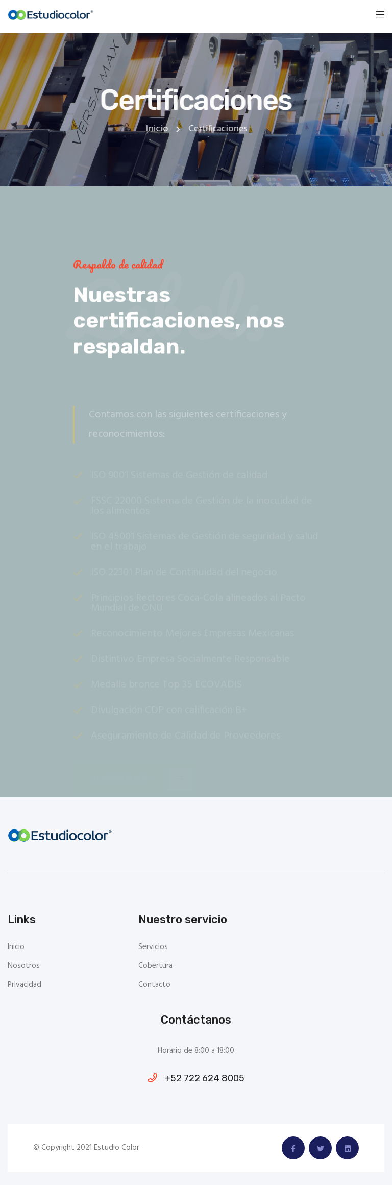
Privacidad (24, 985)
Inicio (157, 129)
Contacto (154, 985)
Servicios (153, 947)
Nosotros (24, 966)
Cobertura (155, 966)
